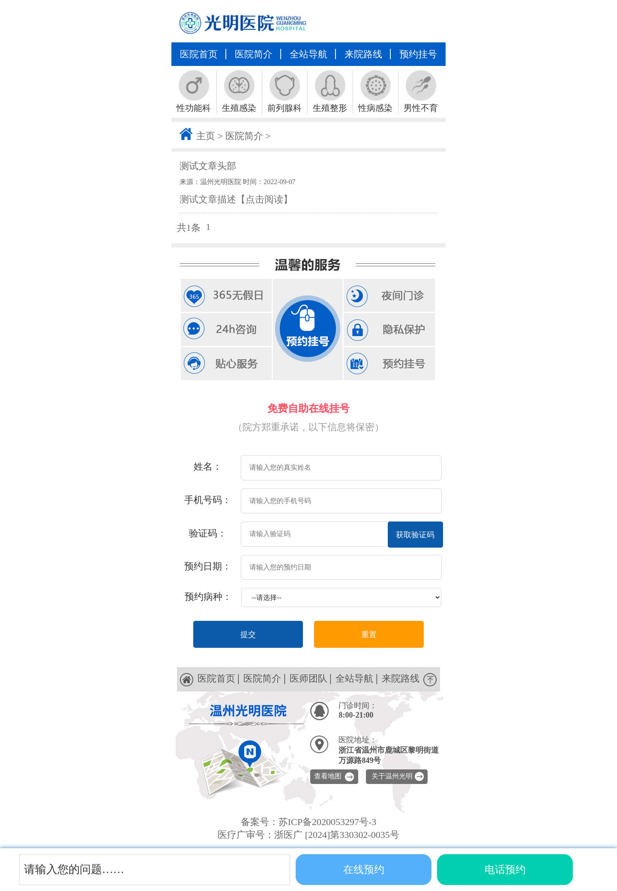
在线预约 (363, 869)
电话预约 (505, 869)
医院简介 (254, 54)
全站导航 (308, 54)
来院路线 (363, 54)
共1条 (189, 227)
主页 (205, 136)
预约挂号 (418, 54)
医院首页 (199, 54)
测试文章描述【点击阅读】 (236, 199)
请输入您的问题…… (74, 869)
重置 (369, 634)
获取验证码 (415, 534)
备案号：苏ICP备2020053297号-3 (309, 822)
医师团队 (308, 678)
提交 (248, 634)
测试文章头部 (208, 166)
